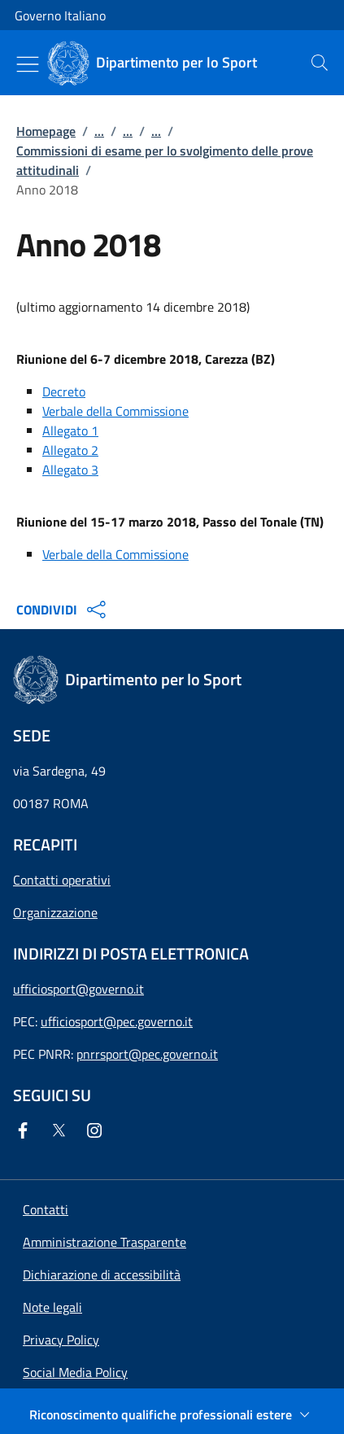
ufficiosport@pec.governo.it (117, 1021)
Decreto (63, 391)
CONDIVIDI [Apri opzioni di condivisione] (63, 610)
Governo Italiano (60, 15)
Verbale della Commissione (115, 411)
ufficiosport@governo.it (78, 989)
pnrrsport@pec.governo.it (147, 1054)
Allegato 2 (70, 450)
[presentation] (319, 62)
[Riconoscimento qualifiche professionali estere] (172, 1414)
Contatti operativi (62, 880)
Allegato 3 (70, 469)
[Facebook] (26, 1130)
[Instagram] (98, 1130)
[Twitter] (62, 1130)
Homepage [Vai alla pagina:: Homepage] (46, 131)
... (99, 131)
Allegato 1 (70, 430)
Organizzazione (55, 912)
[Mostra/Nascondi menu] (28, 64)
